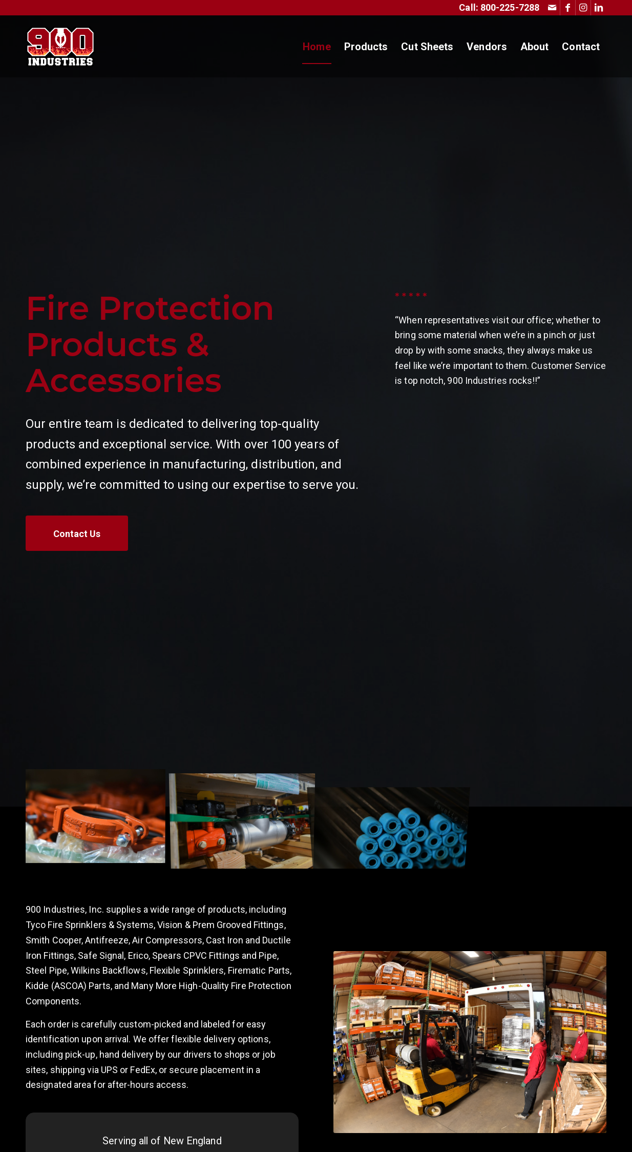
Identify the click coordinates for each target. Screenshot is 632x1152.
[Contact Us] (77, 533)
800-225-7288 (509, 7)
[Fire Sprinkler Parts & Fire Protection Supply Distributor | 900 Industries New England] (60, 46)
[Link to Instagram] (583, 7)
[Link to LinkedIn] (598, 7)
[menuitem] (316, 46)
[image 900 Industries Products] (99, 818)
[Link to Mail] (552, 7)
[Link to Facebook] (567, 7)
